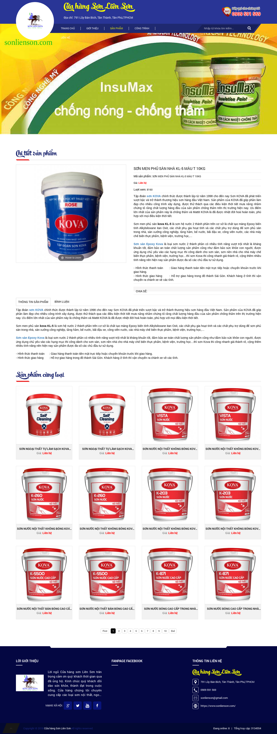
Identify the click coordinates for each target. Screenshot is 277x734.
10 (165, 630)
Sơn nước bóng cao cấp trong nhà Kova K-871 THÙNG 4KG (170, 609)
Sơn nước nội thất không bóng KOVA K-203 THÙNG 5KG (170, 529)
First (105, 630)
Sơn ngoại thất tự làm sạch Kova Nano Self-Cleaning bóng (107, 449)
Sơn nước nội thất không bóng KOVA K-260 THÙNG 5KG (44, 529)
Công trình (142, 28)
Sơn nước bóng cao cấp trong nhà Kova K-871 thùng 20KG (233, 609)
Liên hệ (65, 37)
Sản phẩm (116, 28)
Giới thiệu (92, 28)
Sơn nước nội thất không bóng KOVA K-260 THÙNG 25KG (107, 529)
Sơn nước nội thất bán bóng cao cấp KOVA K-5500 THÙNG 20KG (106, 609)
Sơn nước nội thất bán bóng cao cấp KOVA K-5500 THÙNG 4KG (44, 609)
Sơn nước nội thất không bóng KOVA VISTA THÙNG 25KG (233, 449)
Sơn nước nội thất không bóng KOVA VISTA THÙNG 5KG (170, 449)
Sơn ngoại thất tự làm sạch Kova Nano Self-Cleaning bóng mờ (44, 449)
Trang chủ (68, 28)
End (173, 630)
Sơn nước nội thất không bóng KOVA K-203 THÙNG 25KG (233, 529)
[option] (71, 214)
